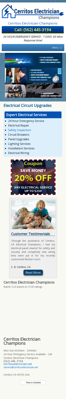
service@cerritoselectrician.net (21, 367)
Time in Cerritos (33, 382)
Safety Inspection (19, 130)
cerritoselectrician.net (18, 364)
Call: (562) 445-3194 (32, 29)
